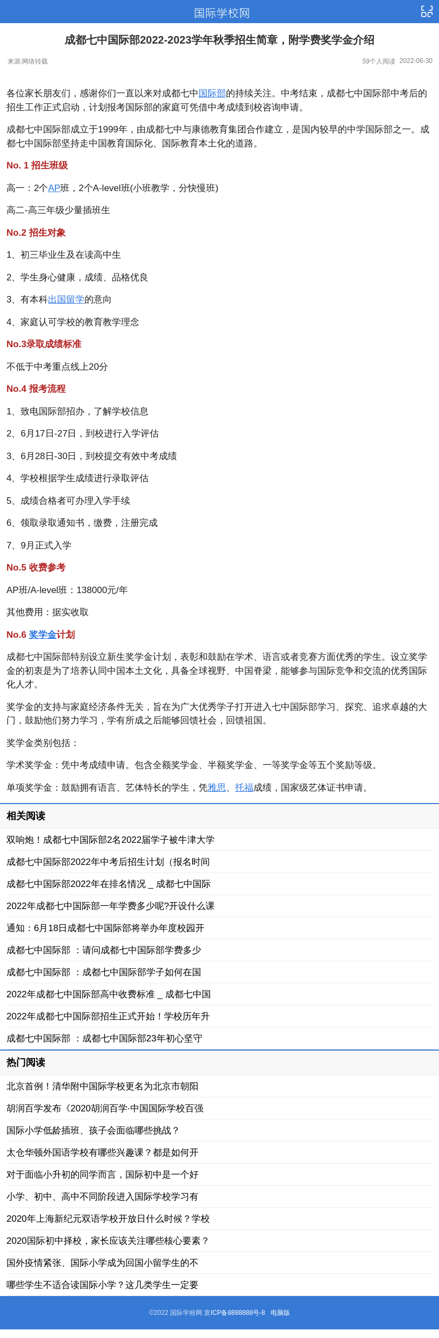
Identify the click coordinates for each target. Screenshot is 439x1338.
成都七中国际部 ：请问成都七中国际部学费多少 (103, 950)
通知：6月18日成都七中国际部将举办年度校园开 (105, 928)
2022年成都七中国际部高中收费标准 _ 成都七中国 (108, 994)
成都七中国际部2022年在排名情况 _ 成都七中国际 (108, 884)
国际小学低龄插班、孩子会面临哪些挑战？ (93, 1130)
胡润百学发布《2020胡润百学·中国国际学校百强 (104, 1108)
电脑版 (280, 1312)
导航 (426, 12)
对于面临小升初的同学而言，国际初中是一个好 (102, 1175)
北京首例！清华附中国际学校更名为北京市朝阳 (102, 1086)
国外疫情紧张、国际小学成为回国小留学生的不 (102, 1263)
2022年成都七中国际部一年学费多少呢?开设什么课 (110, 906)
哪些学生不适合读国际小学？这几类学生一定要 (102, 1285)
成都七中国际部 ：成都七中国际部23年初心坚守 (104, 1038)
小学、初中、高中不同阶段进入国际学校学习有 (102, 1197)
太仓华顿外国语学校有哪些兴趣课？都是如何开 (102, 1152)
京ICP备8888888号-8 (234, 1312)
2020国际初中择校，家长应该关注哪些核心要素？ (108, 1241)
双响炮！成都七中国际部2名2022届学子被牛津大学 (110, 840)
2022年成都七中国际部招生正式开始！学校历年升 (108, 1016)
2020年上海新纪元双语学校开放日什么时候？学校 (108, 1219)
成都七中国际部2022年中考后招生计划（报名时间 (108, 862)
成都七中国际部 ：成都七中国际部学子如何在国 (103, 972)
